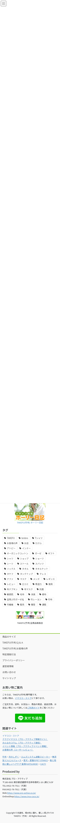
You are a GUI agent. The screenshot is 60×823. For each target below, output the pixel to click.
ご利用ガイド (33, 707)
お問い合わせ (9, 672)
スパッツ (39, 563)
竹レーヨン (36, 599)
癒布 (44, 594)
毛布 (22, 594)
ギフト (51, 553)
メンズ (36, 578)
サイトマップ (9, 678)
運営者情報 (8, 666)
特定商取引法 (9, 654)
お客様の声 (12, 543)
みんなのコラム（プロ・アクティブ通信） (22, 742)
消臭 (33, 594)
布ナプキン (12, 589)
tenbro (24, 538)
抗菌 (42, 589)
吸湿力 (38, 584)
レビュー (11, 584)
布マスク (28, 589)
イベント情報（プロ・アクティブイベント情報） (25, 746)
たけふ (38, 543)
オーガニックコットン (17, 553)
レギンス (50, 578)
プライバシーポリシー (13, 660)
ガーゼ (38, 553)
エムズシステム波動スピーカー (35, 756)
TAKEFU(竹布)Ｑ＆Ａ (12, 642)
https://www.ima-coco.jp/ (26, 796)
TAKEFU (11, 538)
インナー (26, 548)
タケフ (10, 573)
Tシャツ (39, 538)
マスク (23, 578)
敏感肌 (10, 594)
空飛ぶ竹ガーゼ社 (15, 599)
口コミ (25, 584)
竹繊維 (10, 604)
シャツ (10, 558)
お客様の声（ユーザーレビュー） (18, 749)
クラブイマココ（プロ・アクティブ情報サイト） (25, 739)
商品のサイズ (9, 636)
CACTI (43, 763)
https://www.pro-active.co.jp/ (21, 792)
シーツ (10, 563)
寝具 (50, 584)
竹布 (50, 599)
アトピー (11, 548)
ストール (24, 563)
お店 (26, 543)
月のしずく (14, 756)
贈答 (33, 604)
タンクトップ (26, 573)
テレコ (43, 573)
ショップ (24, 558)
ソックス (11, 568)
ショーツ (39, 558)
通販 (44, 604)
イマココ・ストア (23, 698)
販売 (22, 604)
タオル (25, 568)
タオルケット (41, 568)
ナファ (10, 578)
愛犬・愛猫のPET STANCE (35, 760)
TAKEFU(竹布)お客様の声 (15, 648)
